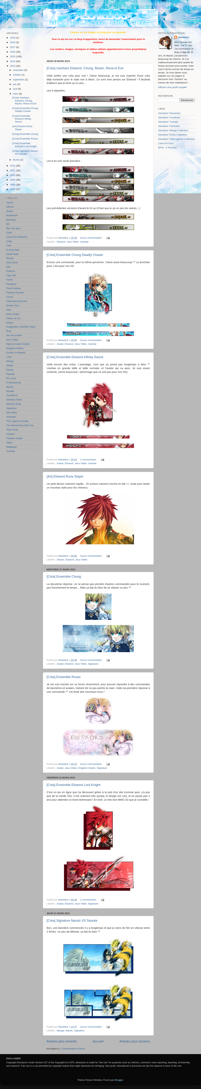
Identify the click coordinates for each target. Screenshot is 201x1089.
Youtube (10, 451)
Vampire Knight (14, 438)
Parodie (10, 374)
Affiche (10, 206)
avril (15, 89)
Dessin (60, 559)
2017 (13, 47)
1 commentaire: (88, 459)
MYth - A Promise (167, 147)
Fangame (11, 284)
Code (9, 241)
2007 (13, 189)
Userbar (84, 241)
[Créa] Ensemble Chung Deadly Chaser (75, 255)
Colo (8, 245)
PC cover (11, 378)
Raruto (10, 387)
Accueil (98, 1041)
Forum (9, 297)
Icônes (9, 322)
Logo (9, 356)
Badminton (12, 215)
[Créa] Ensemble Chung (64, 576)
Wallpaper (11, 447)
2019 (13, 37)
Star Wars (11, 412)
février (16, 159)
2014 (13, 61)
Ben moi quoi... (14, 228)
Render (10, 391)
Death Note (12, 254)
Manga (60, 1030)
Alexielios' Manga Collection (173, 130)
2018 (13, 42)
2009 (13, 179)
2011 (13, 170)
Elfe (8, 266)
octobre (17, 74)
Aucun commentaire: (91, 237)
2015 (13, 56)
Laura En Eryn (165, 143)
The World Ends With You (20, 425)
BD (8, 224)
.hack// (9, 202)
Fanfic (9, 279)
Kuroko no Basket (15, 352)
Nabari (9, 365)
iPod (8, 331)
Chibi (9, 232)
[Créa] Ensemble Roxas (64, 677)
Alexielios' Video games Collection (176, 139)
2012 (13, 165)
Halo (8, 309)
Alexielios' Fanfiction (169, 126)
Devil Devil (12, 262)
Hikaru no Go (13, 318)
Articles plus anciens (134, 1041)
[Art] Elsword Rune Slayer (65, 476)
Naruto (69, 1030)
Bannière (11, 219)
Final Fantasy (13, 288)
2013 (13, 66)
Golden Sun (12, 305)
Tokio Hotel (12, 429)
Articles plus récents (61, 1041)
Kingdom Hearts (86, 768)
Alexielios (183, 37)
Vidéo (9, 442)
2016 (13, 51)
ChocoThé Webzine (16, 237)
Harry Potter (12, 314)
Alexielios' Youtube (168, 121)
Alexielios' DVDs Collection (172, 134)
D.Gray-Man (12, 249)
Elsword (61, 241)
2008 (13, 184)
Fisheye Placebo (15, 292)
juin (15, 84)
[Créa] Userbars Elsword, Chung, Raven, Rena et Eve (85, 68)
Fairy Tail (11, 275)
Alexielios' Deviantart (169, 113)
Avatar (60, 344)
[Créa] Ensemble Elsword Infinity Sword (75, 357)
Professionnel (13, 382)
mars (16, 93)
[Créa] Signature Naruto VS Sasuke (72, 920)
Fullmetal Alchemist (16, 301)
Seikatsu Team (14, 399)
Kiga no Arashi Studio (17, 344)
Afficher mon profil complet (172, 87)
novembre (18, 70)
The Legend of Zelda (17, 421)
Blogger (119, 1080)
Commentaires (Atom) (73, 1048)
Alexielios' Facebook (169, 117)
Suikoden (11, 416)
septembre (19, 79)
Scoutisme (12, 395)
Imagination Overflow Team (20, 326)
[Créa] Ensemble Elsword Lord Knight (73, 785)
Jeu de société (14, 335)
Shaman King (13, 404)
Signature (93, 663)
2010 (13, 175)
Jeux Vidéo (73, 241)
